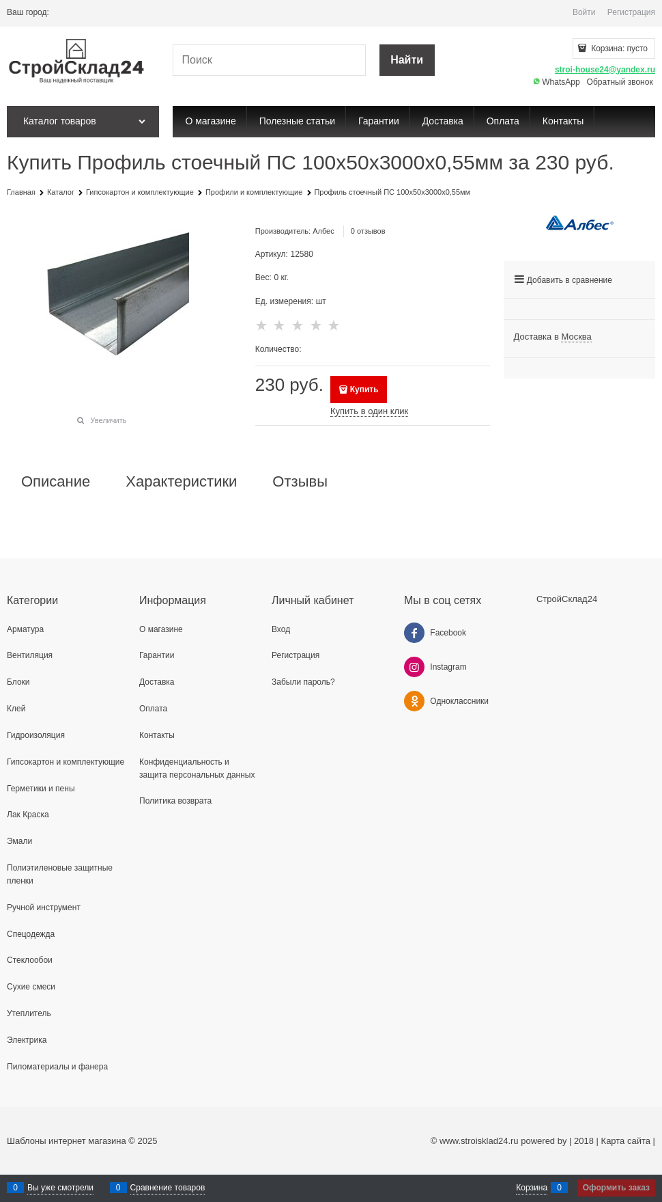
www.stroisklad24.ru (479, 1141)
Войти (584, 12)
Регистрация (631, 12)
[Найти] (407, 60)
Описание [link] (55, 481)
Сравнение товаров (167, 1187)
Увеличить (108, 420)
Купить (364, 389)
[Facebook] (414, 633)
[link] (576, 336)
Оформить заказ (616, 1187)
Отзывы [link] (300, 481)
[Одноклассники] (414, 701)
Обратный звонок (620, 82)
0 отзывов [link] (368, 231)
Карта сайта (625, 1141)
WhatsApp (556, 82)
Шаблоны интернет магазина (66, 1141)
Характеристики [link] (181, 481)
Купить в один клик (369, 411)
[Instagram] (414, 667)
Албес (323, 231)
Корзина (531, 1187)
